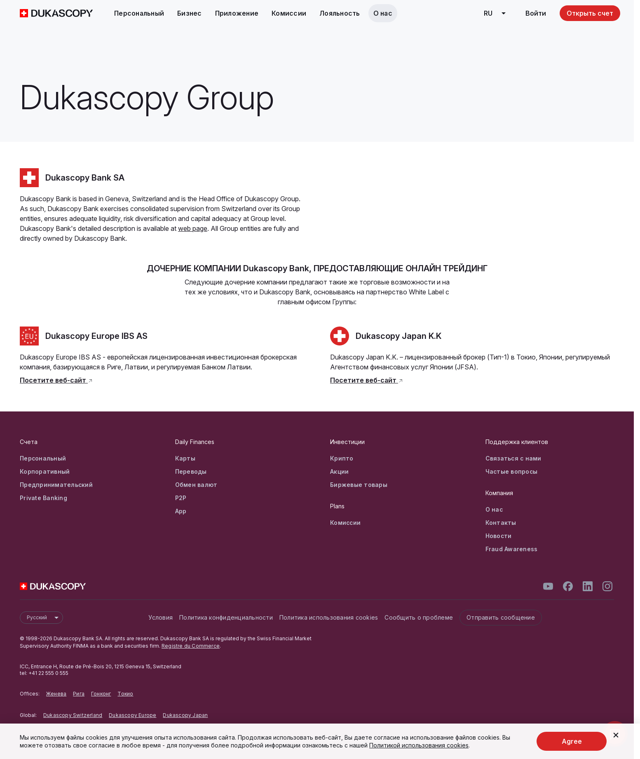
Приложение (237, 13)
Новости (498, 535)
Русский (45, 617)
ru (497, 13)
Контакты (500, 522)
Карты (185, 458)
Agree (572, 741)
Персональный (139, 13)
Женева (56, 694)
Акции (339, 471)
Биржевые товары (358, 484)
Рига (78, 694)
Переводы (191, 471)
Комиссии (289, 13)
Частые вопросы (511, 471)
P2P (181, 497)
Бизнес (189, 13)
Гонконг (101, 694)
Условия (160, 617)
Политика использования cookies (328, 617)
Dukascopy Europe (132, 715)
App (181, 511)
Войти (535, 13)
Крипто (342, 458)
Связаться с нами (513, 458)
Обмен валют (196, 484)
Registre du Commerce (191, 646)
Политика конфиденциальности (226, 617)
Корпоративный (45, 471)
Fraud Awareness (511, 548)
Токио (125, 694)
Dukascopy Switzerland (72, 715)
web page (192, 228)
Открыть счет (590, 13)
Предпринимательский (56, 484)
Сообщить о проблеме (418, 617)
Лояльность (339, 13)
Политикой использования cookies (419, 745)
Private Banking (43, 497)
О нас (382, 13)
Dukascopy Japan (185, 715)
